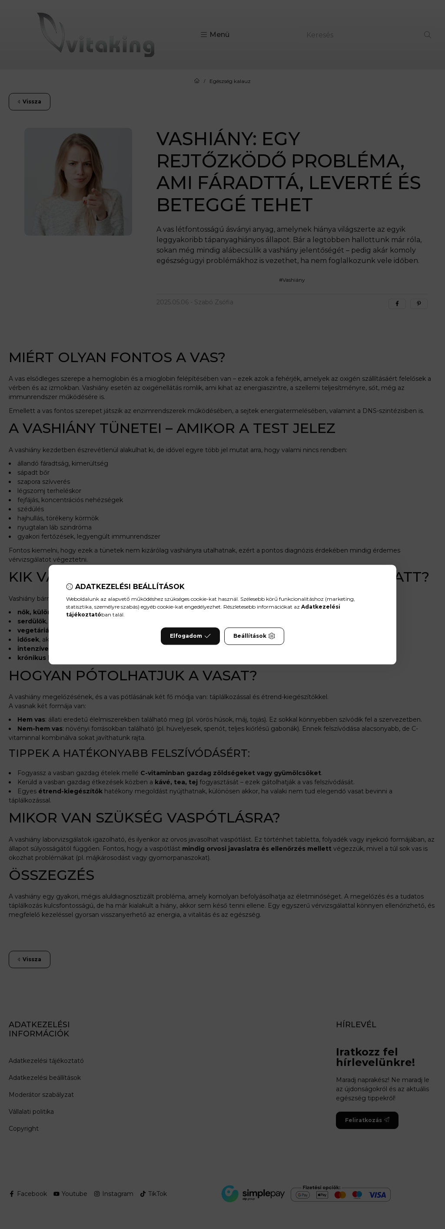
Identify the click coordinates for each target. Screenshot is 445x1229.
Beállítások (254, 636)
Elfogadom (190, 636)
